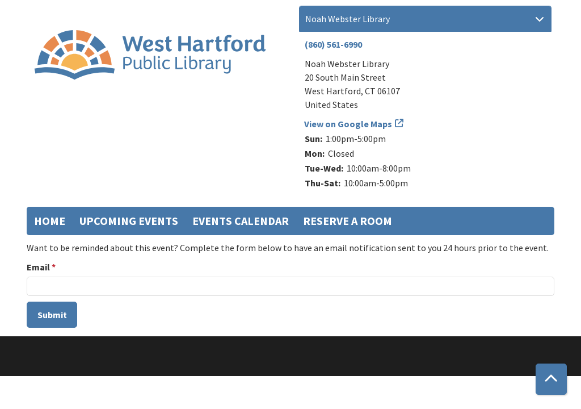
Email (38, 267)
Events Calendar (240, 221)
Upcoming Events (128, 221)
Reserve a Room (347, 221)
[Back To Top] (551, 379)
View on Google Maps (348, 124)
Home (49, 221)
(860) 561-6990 (333, 44)
